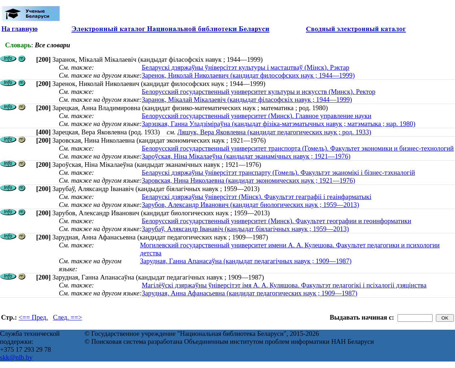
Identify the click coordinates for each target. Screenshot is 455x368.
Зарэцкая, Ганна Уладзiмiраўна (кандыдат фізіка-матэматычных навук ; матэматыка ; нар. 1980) (278, 123)
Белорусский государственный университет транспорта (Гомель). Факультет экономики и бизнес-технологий (298, 148)
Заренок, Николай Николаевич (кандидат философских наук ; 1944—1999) (248, 75)
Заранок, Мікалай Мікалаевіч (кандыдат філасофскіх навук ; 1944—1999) (247, 99)
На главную (19, 29)
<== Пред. (33, 317)
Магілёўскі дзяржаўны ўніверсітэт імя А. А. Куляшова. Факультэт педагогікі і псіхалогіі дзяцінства (284, 285)
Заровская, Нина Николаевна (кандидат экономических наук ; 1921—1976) (248, 180)
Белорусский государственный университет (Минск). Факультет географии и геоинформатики (276, 221)
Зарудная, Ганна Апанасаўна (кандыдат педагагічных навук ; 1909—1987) (246, 261)
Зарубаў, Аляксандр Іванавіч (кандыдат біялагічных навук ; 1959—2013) (245, 229)
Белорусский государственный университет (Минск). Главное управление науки (256, 116)
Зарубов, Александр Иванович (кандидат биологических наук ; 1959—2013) (250, 204)
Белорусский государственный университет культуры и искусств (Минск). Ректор (258, 91)
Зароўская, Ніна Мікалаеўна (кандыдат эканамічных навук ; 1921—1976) (246, 156)
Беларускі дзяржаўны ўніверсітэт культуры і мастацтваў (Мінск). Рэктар (245, 67)
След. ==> (67, 317)
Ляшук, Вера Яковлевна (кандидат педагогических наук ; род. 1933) (274, 132)
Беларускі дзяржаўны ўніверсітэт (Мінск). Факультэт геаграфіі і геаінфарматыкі (256, 196)
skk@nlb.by (16, 357)
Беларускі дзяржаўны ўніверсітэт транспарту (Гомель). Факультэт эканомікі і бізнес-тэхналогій (278, 172)
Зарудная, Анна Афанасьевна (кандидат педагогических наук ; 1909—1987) (249, 293)
